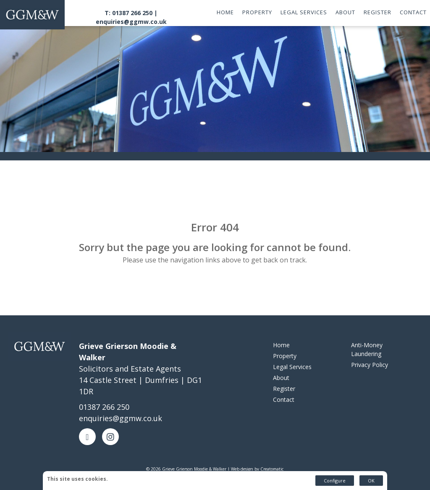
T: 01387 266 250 (128, 13)
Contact (413, 12)
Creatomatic (271, 469)
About (345, 12)
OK (371, 480)
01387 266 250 (104, 407)
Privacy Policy (369, 365)
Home (225, 12)
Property (257, 12)
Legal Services (304, 12)
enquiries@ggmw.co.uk (131, 22)
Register (377, 12)
